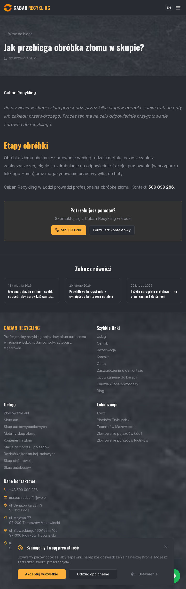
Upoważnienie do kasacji (117, 377)
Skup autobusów (17, 467)
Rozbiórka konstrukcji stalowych (29, 454)
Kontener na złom (18, 440)
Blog (100, 391)
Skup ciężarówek (18, 461)
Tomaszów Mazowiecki (115, 427)
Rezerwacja (106, 350)
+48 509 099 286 (23, 490)
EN (169, 7)
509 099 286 (68, 230)
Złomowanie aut (16, 413)
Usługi (102, 336)
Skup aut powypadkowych (25, 427)
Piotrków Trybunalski (113, 420)
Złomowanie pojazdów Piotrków (122, 440)
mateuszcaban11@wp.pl (27, 497)
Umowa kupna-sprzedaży (117, 384)
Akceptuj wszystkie (41, 574)
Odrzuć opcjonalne (93, 574)
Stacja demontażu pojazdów (26, 447)
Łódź (101, 413)
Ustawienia (144, 574)
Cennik (102, 343)
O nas (101, 364)
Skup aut (11, 420)
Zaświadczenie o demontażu (120, 370)
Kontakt (103, 357)
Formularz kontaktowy (112, 230)
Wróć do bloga (18, 34)
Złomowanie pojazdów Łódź (119, 433)
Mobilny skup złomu (20, 433)
